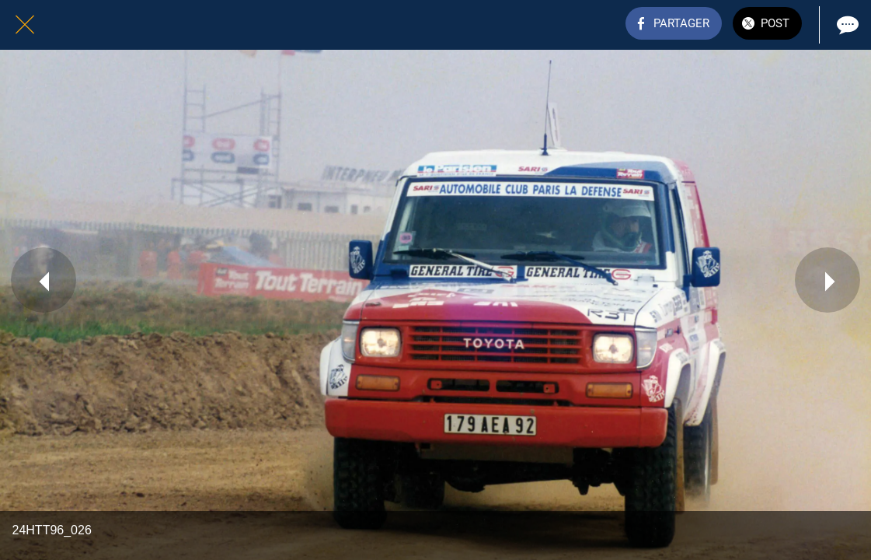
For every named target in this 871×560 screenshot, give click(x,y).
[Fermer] (25, 25)
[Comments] (846, 25)
